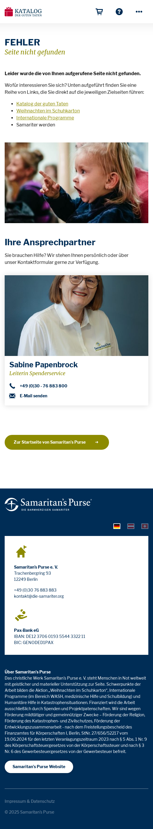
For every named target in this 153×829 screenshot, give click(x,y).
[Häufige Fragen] (119, 11)
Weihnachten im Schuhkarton (48, 111)
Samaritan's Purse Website (39, 766)
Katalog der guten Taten (42, 104)
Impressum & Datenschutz (30, 801)
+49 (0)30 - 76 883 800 (38, 385)
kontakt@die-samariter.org (39, 596)
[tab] (117, 526)
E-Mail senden (28, 395)
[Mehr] (139, 11)
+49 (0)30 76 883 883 (35, 590)
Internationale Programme (45, 118)
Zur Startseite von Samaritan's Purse (56, 442)
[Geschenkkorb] (99, 11)
